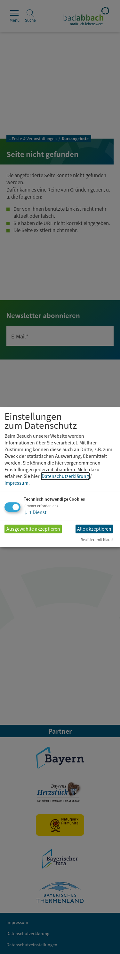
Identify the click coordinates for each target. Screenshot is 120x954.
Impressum (16, 483)
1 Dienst (35, 512)
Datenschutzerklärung (65, 476)
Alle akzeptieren (94, 529)
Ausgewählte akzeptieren (33, 529)
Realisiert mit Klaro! (97, 539)
